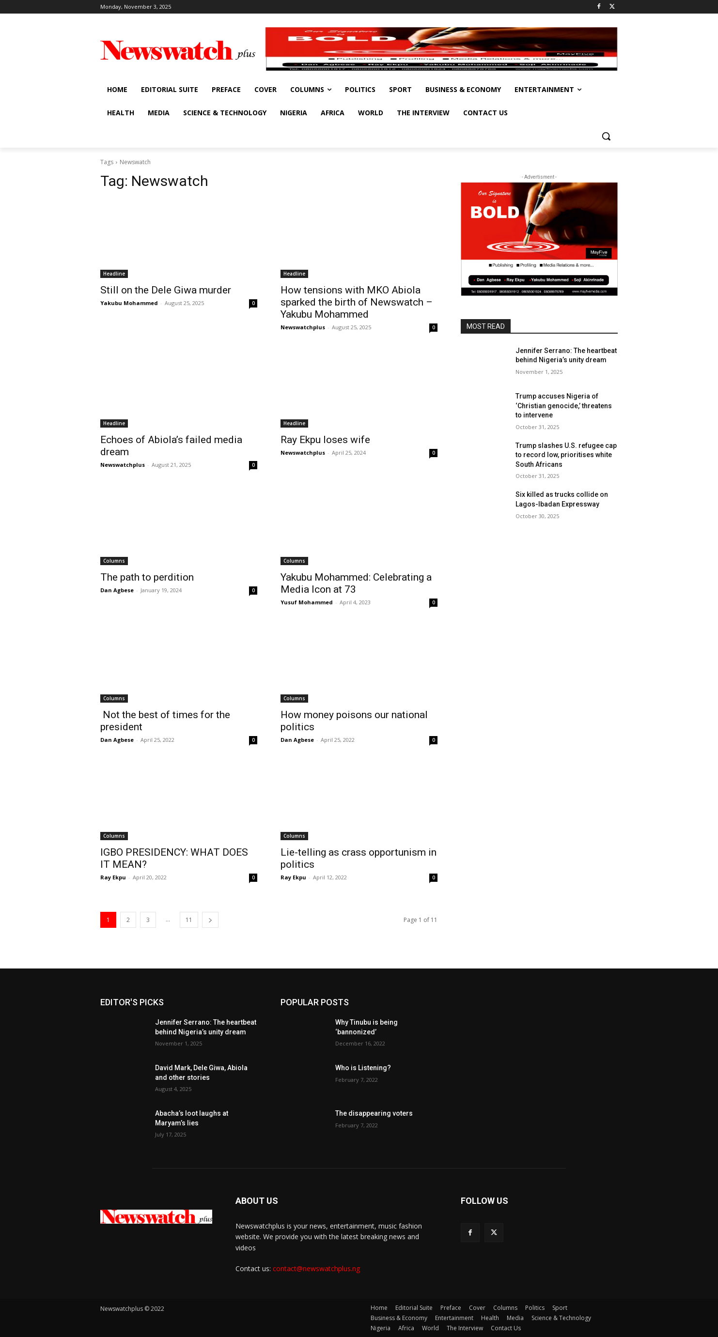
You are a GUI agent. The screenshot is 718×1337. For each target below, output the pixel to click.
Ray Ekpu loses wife (325, 440)
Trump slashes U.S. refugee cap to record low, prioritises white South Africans (566, 455)
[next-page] (210, 920)
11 (189, 920)
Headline (114, 273)
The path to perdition (147, 577)
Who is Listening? (363, 1068)
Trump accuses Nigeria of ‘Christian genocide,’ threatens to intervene (563, 405)
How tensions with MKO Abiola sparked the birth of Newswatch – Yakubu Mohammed (357, 302)
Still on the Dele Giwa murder (165, 290)
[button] (606, 136)
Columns (114, 560)
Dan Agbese (117, 590)
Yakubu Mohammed (129, 303)
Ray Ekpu (113, 877)
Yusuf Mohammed (307, 602)
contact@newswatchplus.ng (316, 1268)
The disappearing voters (374, 1113)
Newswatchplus (303, 327)
